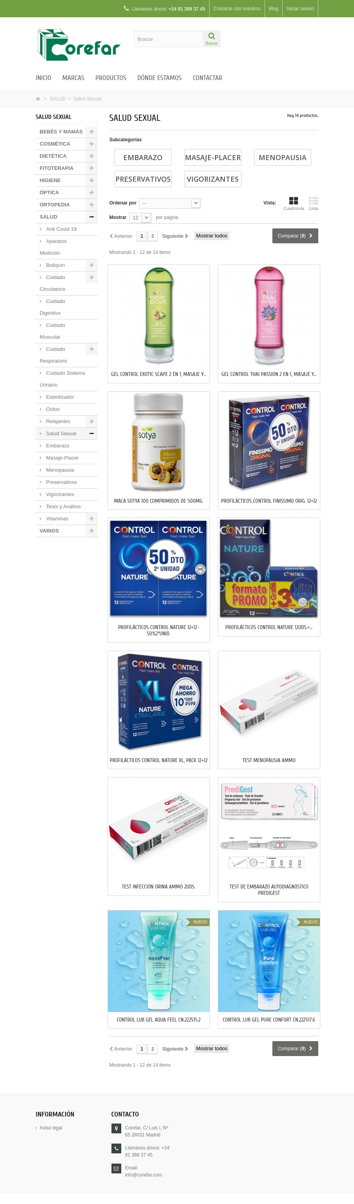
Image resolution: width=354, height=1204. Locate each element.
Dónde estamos (159, 78)
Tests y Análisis (63, 506)
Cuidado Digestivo (52, 307)
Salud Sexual (60, 433)
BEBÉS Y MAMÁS (61, 132)
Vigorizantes (59, 494)
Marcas (73, 78)
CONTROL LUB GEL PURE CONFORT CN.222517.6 (269, 1020)
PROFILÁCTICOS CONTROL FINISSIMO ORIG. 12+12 (269, 501)
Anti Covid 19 (61, 229)
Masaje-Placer (62, 458)
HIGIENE (50, 180)
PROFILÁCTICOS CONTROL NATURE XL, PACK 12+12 (159, 760)
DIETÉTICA (53, 156)
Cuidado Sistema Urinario (62, 379)
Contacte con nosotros (237, 8)
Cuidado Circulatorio (53, 283)
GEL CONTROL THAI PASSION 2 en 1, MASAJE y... (268, 374)
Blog (273, 8)
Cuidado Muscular (52, 331)
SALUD (58, 99)
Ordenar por (123, 203)
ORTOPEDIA (55, 205)
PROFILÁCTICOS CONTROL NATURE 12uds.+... (268, 627)
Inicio (43, 78)
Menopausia (59, 470)
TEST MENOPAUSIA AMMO (269, 760)
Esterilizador (59, 397)
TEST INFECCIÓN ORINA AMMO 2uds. (158, 887)
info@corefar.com (143, 1175)
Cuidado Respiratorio (53, 355)
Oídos (52, 409)
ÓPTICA (49, 192)
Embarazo (57, 446)
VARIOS (49, 531)
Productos (110, 78)
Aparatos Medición (53, 247)
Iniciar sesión (300, 8)
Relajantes (57, 421)
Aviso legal (51, 1128)
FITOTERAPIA (56, 168)
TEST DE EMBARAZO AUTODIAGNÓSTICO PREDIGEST (269, 890)
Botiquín (55, 265)
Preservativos (61, 482)
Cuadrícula (293, 204)
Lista (313, 204)
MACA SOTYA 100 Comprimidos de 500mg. (158, 501)
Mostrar (118, 217)
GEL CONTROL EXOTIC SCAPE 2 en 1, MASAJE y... (158, 374)
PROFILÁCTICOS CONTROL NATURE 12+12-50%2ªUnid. (158, 630)
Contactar (207, 78)
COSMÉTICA (55, 144)
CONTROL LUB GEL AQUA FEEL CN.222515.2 (158, 1020)
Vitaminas (56, 519)
